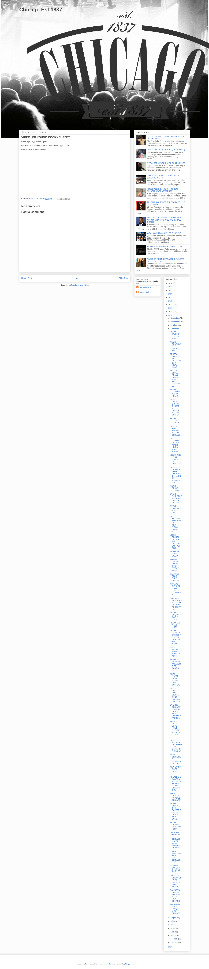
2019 (170, 297)
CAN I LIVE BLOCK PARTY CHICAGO (175, 577)
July (172, 921)
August (173, 918)
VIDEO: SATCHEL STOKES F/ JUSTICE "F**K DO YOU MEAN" (175, 637)
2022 (170, 287)
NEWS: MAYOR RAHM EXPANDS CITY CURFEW (175, 679)
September (175, 329)
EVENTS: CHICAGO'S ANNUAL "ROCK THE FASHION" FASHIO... (175, 711)
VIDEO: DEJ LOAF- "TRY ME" (175, 420)
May (172, 928)
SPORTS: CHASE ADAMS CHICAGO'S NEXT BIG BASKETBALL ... (176, 378)
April (172, 932)
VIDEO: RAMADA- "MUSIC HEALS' (175, 392)
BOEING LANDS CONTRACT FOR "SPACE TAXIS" (175, 564)
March (173, 935)
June (172, 925)
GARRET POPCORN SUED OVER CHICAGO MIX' (175, 856)
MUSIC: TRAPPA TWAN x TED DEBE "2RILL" (175, 651)
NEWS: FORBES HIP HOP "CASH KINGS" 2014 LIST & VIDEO (175, 445)
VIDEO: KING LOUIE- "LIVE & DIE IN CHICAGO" (176, 459)
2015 (170, 311)
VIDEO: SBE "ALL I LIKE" (175, 625)
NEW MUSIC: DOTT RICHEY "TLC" (175, 770)
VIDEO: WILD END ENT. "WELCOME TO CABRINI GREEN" (175, 664)
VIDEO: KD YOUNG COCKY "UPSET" (174, 616)
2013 (170, 947)
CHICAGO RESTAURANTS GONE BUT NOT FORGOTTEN (176, 603)
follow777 (111, 964)
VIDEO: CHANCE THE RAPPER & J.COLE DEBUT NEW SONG (175, 811)
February (174, 939)
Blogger (128, 964)
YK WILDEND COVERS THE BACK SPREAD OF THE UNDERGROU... (175, 783)
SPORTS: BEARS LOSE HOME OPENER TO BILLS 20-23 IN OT (175, 729)
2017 (170, 304)
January (173, 942)
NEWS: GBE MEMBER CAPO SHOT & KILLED (166, 163)
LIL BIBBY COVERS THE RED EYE (175, 869)
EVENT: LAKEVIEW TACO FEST (175, 509)
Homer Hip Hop (145, 292)
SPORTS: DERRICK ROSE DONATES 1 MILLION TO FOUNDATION (175, 475)
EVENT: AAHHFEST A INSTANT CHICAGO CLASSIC (176, 498)
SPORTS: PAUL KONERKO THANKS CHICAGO (175, 430)
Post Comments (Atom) (80, 285)
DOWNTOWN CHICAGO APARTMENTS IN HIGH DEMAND (175, 895)
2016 (170, 308)
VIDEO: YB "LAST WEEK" (174, 554)
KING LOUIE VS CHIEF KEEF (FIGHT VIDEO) (166, 150)
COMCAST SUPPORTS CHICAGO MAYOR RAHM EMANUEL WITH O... (175, 840)
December (174, 318)
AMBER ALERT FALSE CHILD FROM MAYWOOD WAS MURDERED (162, 190)
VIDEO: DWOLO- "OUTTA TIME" (175, 335)
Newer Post (26, 278)
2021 (170, 290)
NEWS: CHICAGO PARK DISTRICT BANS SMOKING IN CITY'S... (175, 694)
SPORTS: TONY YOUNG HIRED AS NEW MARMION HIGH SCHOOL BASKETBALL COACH (164, 220)
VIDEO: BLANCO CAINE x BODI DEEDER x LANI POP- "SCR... (175, 541)
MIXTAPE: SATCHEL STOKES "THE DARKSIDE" (175, 589)
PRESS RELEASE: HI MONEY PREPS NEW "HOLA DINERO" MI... (175, 524)
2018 (170, 301)
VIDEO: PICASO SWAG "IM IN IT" (175, 825)
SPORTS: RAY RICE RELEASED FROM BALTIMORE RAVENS (176, 745)
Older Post (123, 278)
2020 (170, 294)
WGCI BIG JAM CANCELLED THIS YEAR (164, 233)
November (174, 322)
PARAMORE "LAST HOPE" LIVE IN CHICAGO (175, 908)
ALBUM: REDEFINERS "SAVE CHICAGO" (175, 796)
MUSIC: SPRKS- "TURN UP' (175, 488)
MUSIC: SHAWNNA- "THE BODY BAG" (176, 346)
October (173, 325)
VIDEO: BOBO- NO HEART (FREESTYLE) (164, 246)
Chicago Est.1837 (40, 9)
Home (75, 278)
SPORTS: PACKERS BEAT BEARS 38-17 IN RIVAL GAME (175, 360)
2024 (170, 283)
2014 (170, 315)
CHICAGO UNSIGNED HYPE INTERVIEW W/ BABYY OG (176, 881)
